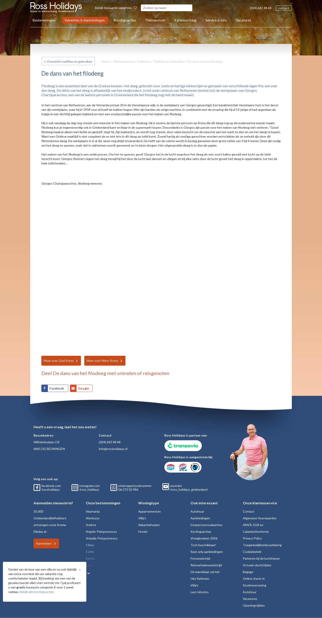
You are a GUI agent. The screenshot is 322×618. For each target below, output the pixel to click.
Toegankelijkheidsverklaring (262, 545)
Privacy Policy (252, 538)
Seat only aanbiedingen (207, 552)
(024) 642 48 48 (260, 8)
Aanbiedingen (200, 518)
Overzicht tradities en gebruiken (69, 61)
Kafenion (143, 61)
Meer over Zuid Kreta (59, 360)
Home (106, 61)
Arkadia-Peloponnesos (102, 538)
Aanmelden (44, 543)
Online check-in (254, 578)
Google (83, 388)
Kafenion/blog (185, 20)
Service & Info (216, 20)
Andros (91, 525)
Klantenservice (124, 61)
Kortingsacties (125, 20)
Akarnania (93, 511)
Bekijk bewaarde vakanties (116, 8)
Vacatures (243, 20)
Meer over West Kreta (102, 360)
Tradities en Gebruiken (169, 61)
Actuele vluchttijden (257, 565)
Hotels (143, 531)
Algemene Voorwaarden (260, 518)
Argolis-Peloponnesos (101, 531)
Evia (88, 565)
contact (283, 8)
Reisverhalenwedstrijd (206, 565)
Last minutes (200, 592)
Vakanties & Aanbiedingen (84, 20)
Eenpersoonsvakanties (206, 525)
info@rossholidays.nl (113, 449)
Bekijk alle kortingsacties (37, 592)
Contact (248, 511)
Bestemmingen (43, 20)
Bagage (248, 572)
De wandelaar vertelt (205, 572)
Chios (90, 545)
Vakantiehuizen (149, 525)
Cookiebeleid (252, 552)
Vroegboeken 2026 (204, 538)
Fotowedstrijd (200, 558)
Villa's (142, 518)
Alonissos (93, 518)
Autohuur (197, 511)
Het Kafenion (200, 578)
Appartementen (149, 511)
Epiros (90, 558)
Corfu (90, 552)
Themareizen (155, 20)
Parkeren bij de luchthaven (261, 558)
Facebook (57, 388)
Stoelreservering (254, 585)
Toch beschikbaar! (203, 545)
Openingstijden (254, 605)
